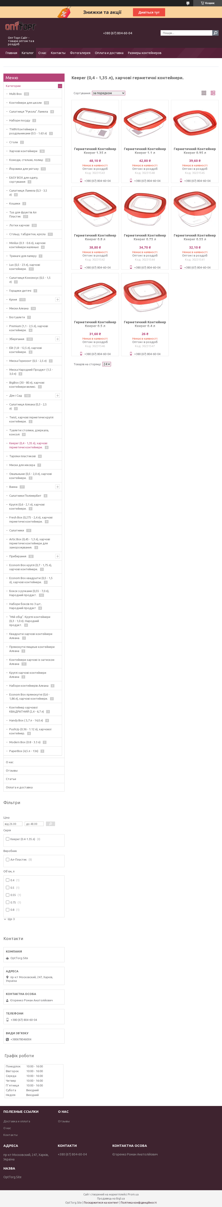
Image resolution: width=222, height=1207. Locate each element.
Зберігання (16, 339)
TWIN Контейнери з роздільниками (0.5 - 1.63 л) (28, 131)
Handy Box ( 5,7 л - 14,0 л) (26, 720)
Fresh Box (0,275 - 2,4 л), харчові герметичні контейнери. (31, 519)
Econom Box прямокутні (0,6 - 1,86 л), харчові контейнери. (29, 696)
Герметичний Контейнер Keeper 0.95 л (195, 151)
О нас (42, 53)
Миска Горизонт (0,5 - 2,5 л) (28, 360)
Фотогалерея (80, 53)
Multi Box (15, 93)
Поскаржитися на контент (101, 1202)
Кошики (14, 203)
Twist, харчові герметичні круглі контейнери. (31, 419)
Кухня (13, 299)
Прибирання (17, 556)
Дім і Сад (15, 395)
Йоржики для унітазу (24, 168)
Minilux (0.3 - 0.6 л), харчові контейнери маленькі (27, 245)
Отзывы (12, 770)
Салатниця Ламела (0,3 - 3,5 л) (28, 192)
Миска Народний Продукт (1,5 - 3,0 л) (31, 371)
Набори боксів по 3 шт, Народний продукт (25, 606)
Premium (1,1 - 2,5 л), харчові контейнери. (28, 328)
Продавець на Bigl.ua (111, 1198)
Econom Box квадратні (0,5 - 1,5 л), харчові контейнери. (31, 580)
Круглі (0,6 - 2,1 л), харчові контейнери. (27, 506)
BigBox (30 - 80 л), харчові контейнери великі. (26, 384)
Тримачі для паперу (22, 255)
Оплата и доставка (109, 53)
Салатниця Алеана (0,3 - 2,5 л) (28, 406)
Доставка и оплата (16, 1121)
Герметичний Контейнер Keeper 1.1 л (145, 151)
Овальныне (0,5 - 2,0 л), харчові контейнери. (30, 475)
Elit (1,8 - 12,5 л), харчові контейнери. (25, 349)
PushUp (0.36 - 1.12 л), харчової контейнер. (30, 731)
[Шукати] (215, 33)
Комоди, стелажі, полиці (26, 159)
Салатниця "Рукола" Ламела (28, 111)
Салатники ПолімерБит (25, 495)
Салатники (16, 530)
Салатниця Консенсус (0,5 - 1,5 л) (30, 279)
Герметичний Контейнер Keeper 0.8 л (95, 237)
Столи (13, 142)
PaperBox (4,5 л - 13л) (23, 751)
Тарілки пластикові (22, 456)
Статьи (11, 778)
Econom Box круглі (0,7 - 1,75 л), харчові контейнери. (30, 567)
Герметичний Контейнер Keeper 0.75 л (145, 237)
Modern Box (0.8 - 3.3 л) (25, 742)
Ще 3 (11, 919)
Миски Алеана (19, 308)
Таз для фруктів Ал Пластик (22, 214)
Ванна (13, 486)
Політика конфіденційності (139, 1202)
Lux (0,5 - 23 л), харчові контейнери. (24, 266)
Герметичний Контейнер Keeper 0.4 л (145, 324)
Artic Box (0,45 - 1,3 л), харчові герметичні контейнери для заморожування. (29, 543)
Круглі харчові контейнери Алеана (27, 674)
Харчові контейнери (23, 151)
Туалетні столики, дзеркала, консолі (29, 432)
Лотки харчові (19, 225)
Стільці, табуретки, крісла (27, 234)
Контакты (58, 53)
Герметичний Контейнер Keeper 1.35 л (95, 151)
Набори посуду (19, 120)
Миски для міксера (22, 465)
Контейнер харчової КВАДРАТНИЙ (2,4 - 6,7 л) (26, 709)
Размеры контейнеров (145, 53)
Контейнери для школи (25, 102)
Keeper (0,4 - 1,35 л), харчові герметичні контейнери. (28, 445)
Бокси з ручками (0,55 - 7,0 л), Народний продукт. (29, 593)
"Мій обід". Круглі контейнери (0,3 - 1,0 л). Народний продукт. (29, 621)
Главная (11, 53)
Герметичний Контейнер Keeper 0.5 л (95, 324)
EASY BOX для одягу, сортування (23, 179)
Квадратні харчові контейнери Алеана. (30, 635)
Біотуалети (17, 317)
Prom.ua (133, 1194)
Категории (13, 85)
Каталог (28, 53)
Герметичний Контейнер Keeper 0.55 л (195, 237)
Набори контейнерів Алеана (28, 685)
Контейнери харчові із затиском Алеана (31, 661)
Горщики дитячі (20, 290)
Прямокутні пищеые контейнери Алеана (32, 648)
